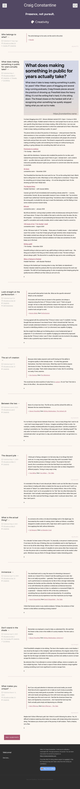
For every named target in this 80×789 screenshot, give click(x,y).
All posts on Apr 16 (8, 578)
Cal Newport (33, 530)
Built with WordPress (32, 779)
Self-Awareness (7, 306)
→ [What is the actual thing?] (9, 520)
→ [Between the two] (19, 403)
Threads (13, 78)
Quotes (4, 46)
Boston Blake (33, 313)
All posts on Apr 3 (7, 636)
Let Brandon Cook (46, 530)
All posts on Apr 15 (8, 366)
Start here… (6, 757)
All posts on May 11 (8, 462)
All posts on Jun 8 (8, 410)
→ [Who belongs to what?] (8, 37)
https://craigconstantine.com (48, 756)
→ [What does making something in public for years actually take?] (8, 69)
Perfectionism (45, 313)
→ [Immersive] (13, 572)
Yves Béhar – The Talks (47, 473)
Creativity (12, 46)
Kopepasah (50, 779)
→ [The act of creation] (2, 360)
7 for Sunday (6, 639)
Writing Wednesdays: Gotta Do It (53, 638)
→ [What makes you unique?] (10, 689)
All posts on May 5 (8, 75)
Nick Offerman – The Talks (50, 706)
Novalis (31, 40)
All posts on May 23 (8, 43)
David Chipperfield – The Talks (53, 599)
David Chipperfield (34, 599)
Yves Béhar (32, 473)
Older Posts (14, 737)
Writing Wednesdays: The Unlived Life (55, 411)
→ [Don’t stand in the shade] (8, 630)
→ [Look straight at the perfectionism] (16, 294)
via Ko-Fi (67, 759)
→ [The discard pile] (18, 455)
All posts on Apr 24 (8, 301)
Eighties (44, 779)
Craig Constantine (40, 5)
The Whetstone (45, 375)
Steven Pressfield (34, 411)
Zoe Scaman (33, 375)
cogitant (57, 382)
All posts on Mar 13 (8, 697)
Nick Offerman (33, 706)
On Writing (5, 80)
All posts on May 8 (8, 526)
